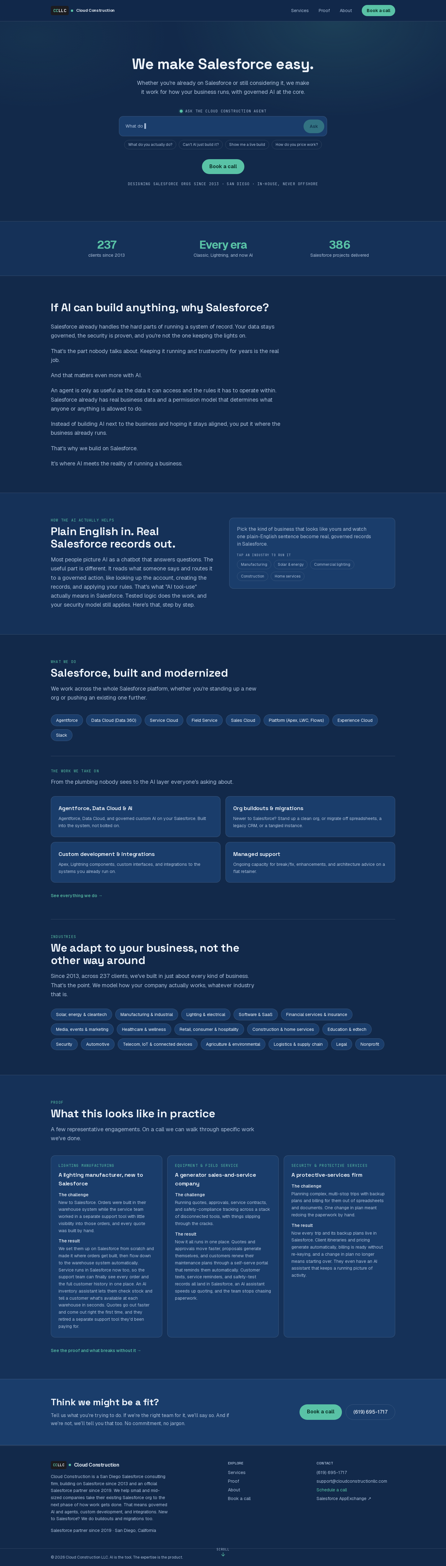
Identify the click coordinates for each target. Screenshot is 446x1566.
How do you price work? (297, 144)
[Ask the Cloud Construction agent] (211, 126)
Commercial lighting (332, 564)
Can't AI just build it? (201, 144)
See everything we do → (77, 895)
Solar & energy (291, 564)
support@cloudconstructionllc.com (352, 1481)
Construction (252, 576)
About (346, 10)
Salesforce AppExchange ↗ (344, 1498)
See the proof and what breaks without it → (96, 1350)
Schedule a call (332, 1490)
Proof (324, 10)
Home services (287, 576)
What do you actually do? (150, 144)
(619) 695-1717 (370, 1412)
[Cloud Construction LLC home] (83, 10)
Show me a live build (247, 144)
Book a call (378, 10)
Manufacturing (254, 564)
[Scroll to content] (223, 1553)
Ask (314, 126)
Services (300, 10)
